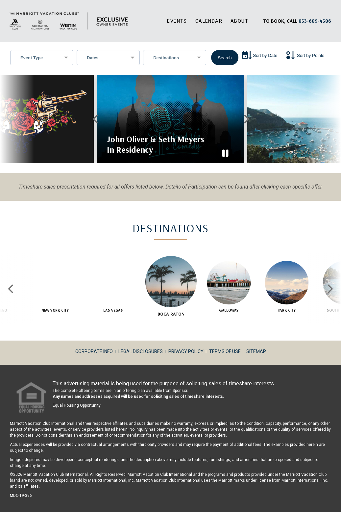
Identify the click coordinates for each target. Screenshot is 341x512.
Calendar (208, 21)
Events (177, 21)
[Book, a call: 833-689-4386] (315, 21)
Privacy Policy (186, 343)
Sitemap (256, 343)
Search (224, 57)
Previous (95, 115)
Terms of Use (225, 343)
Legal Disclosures (140, 343)
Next (245, 115)
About (239, 21)
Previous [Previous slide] (11, 281)
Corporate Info (94, 343)
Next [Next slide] (330, 281)
